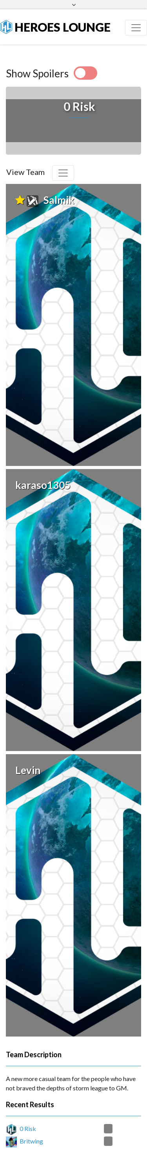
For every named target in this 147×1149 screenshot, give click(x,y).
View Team (25, 172)
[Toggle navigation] (136, 28)
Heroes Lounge (55, 27)
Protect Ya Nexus (43, 1143)
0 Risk (28, 1095)
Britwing (31, 1107)
